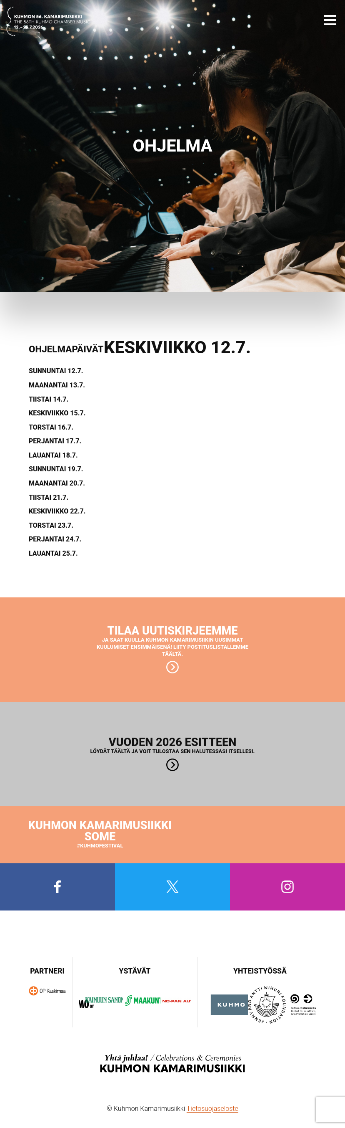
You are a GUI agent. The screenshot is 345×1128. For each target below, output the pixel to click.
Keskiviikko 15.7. (57, 413)
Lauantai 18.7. (53, 455)
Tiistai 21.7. (48, 497)
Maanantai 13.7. (57, 385)
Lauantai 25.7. (53, 553)
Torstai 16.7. (51, 427)
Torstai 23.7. (51, 525)
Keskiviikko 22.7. (57, 511)
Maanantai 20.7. (57, 483)
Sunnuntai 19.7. (56, 469)
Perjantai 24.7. (55, 539)
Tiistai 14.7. (48, 399)
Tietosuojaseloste (212, 1109)
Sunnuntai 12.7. (56, 371)
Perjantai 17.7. (55, 441)
